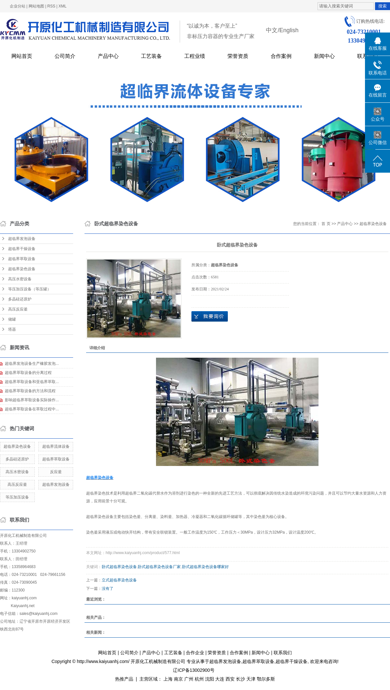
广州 (188, 679)
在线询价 (209, 316)
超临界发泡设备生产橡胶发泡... (32, 363)
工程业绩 (194, 56)
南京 (178, 679)
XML (62, 6)
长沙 (240, 679)
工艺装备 (151, 56)
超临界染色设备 (21, 269)
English (288, 30)
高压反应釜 (18, 309)
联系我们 (283, 652)
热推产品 (124, 679)
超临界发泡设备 (21, 238)
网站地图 (36, 6)
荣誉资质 (238, 56)
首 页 (325, 223)
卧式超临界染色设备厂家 (159, 566)
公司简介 (65, 56)
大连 (219, 679)
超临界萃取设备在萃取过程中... (32, 409)
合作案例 (281, 56)
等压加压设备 (17, 497)
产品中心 (108, 56)
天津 (250, 679)
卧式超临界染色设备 (119, 566)
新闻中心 (324, 56)
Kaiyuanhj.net (22, 606)
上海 (168, 679)
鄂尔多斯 (266, 679)
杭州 (199, 679)
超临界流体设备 (56, 446)
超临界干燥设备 (21, 248)
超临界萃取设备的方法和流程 (30, 391)
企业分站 (17, 6)
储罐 (12, 319)
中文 (272, 30)
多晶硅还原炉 (20, 299)
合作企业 (195, 652)
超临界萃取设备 (21, 259)
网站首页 (21, 56)
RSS (51, 6)
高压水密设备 (20, 279)
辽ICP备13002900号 (193, 670)
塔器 (12, 329)
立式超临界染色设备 (119, 580)
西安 (230, 679)
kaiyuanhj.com (24, 598)
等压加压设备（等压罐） (29, 289)
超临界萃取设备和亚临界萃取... (32, 381)
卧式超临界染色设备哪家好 (205, 566)
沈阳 (209, 679)
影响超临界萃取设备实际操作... (32, 400)
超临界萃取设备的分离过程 (28, 372)
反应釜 (56, 472)
